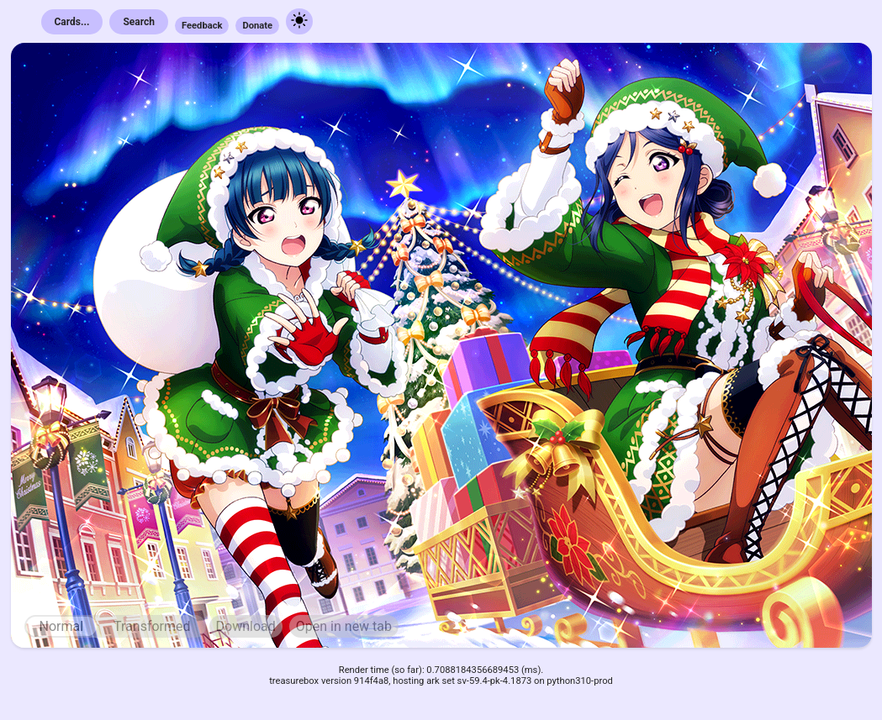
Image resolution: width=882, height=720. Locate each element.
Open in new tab (344, 626)
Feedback (202, 25)
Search (139, 22)
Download (246, 626)
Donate (257, 25)
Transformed (152, 626)
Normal (62, 626)
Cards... (72, 22)
